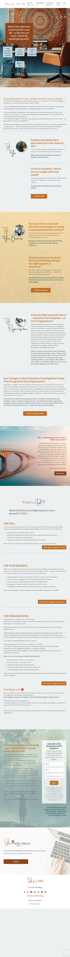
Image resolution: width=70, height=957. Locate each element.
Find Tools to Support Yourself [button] (54, 577)
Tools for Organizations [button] (33, 53)
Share (16, 910)
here (59, 112)
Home (18, 4)
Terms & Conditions (35, 949)
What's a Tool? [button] (20, 65)
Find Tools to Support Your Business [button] (52, 634)
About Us (58, 4)
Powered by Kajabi (35, 952)
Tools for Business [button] (41, 301)
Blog (23, 4)
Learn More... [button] (60, 499)
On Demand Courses (49, 4)
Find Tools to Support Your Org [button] (54, 722)
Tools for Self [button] (39, 205)
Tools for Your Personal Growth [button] (8, 53)
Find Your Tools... (30, 4)
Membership (40, 4)
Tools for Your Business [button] (20, 53)
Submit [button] (54, 827)
